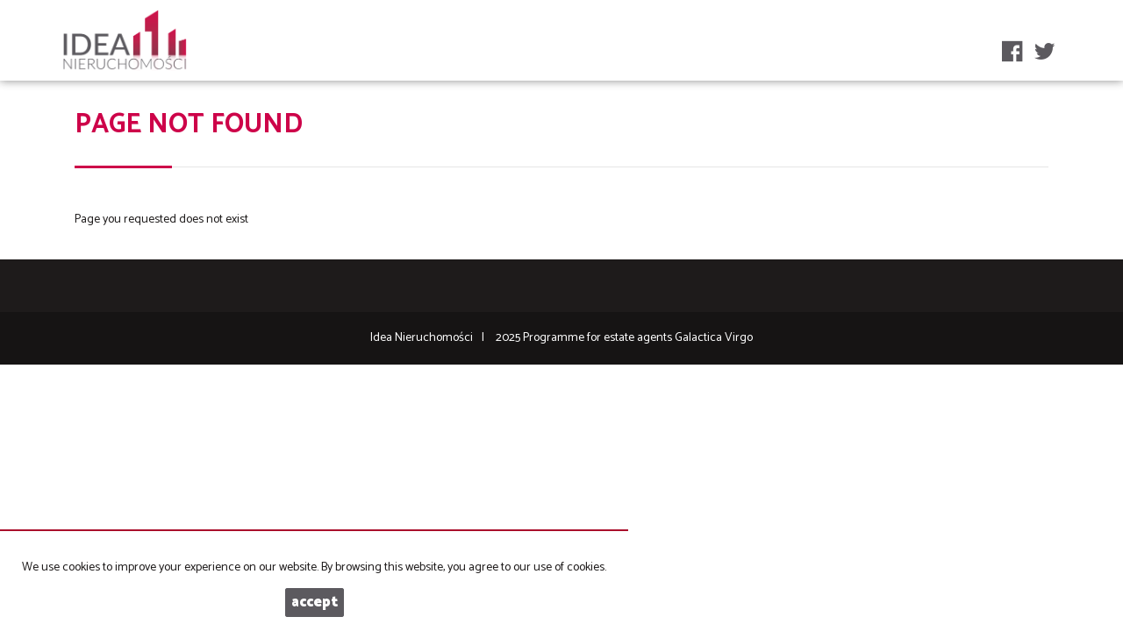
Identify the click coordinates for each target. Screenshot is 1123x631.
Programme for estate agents (599, 338)
